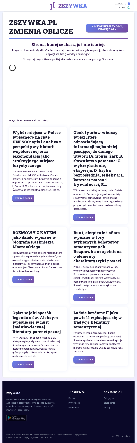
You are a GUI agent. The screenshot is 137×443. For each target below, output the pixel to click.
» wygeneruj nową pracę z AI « (107, 28)
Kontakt (72, 398)
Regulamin (73, 407)
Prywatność (74, 402)
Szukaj (124, 7)
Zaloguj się (122, 3)
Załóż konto (109, 402)
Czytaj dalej (23, 198)
